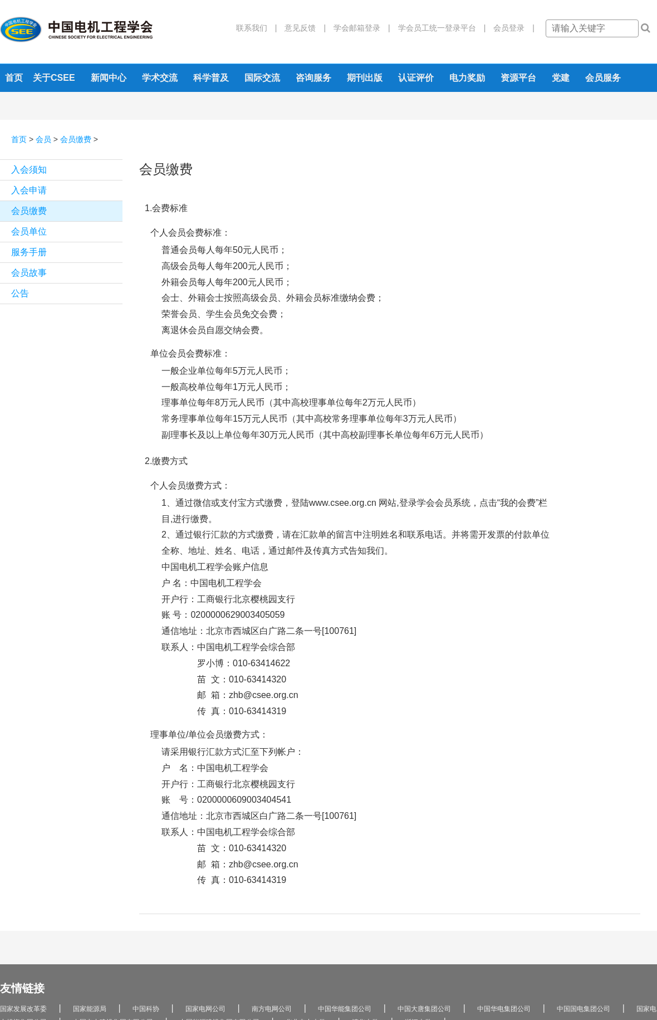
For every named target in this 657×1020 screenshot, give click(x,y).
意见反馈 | (301, 27)
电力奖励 (467, 77)
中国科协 (146, 1009)
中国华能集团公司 (344, 1009)
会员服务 (603, 77)
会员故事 (29, 272)
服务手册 (29, 252)
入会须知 (29, 169)
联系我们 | (256, 27)
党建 (561, 77)
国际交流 (262, 77)
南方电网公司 (272, 1009)
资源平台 (518, 77)
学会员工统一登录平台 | (438, 27)
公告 (20, 293)
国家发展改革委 (23, 1009)
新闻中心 (108, 77)
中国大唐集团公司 (424, 1009)
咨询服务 (313, 77)
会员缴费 (75, 139)
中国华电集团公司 (504, 1009)
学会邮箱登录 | (358, 27)
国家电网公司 (205, 1009)
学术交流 (160, 77)
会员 (43, 139)
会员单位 (29, 231)
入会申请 (29, 190)
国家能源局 (89, 1009)
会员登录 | (510, 27)
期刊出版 (365, 77)
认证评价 (416, 77)
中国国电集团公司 (583, 1009)
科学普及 (211, 77)
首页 (14, 77)
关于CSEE (54, 77)
